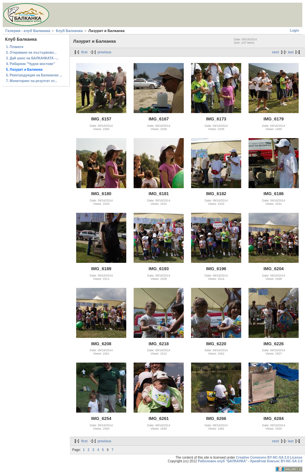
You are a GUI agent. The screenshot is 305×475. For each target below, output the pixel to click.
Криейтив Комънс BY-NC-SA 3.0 (276, 461)
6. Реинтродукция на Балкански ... (34, 75)
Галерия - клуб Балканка (27, 31)
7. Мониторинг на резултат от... (31, 81)
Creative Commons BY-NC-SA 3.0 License (269, 457)
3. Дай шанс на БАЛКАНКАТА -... (32, 58)
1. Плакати (14, 47)
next (275, 52)
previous (105, 52)
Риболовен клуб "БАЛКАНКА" (222, 461)
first (84, 52)
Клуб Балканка (69, 31)
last (291, 52)
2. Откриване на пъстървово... (31, 52)
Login (294, 30)
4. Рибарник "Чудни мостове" (30, 64)
